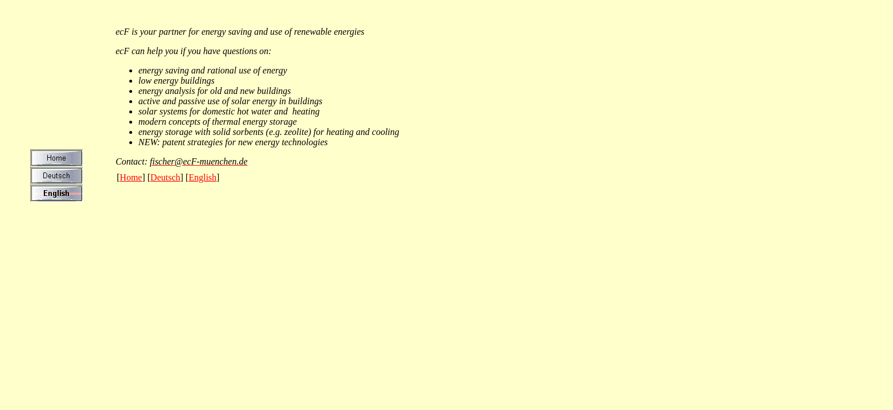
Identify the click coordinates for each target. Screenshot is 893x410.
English (202, 177)
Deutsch (165, 177)
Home (131, 177)
